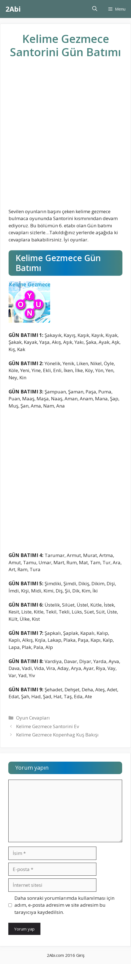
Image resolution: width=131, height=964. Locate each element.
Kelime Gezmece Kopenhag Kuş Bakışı (57, 734)
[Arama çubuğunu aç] (95, 9)
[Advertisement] (65, 137)
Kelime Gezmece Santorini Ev (47, 726)
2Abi (13, 9)
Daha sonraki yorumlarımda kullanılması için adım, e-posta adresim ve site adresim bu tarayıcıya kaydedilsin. (64, 905)
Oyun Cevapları (33, 718)
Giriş (80, 955)
